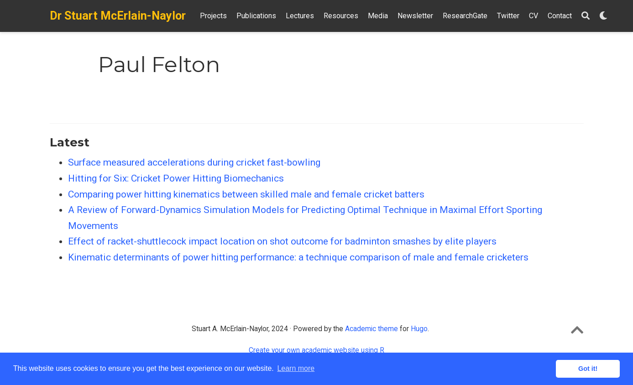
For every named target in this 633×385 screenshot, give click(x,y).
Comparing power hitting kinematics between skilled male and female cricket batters (246, 194)
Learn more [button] (295, 368)
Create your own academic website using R (316, 350)
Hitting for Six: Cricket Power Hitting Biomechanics (176, 178)
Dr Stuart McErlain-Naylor (118, 15)
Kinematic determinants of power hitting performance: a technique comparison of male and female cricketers (298, 257)
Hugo (419, 328)
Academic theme (371, 328)
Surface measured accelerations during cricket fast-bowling (194, 162)
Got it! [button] (587, 368)
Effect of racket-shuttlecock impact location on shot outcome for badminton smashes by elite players (282, 241)
